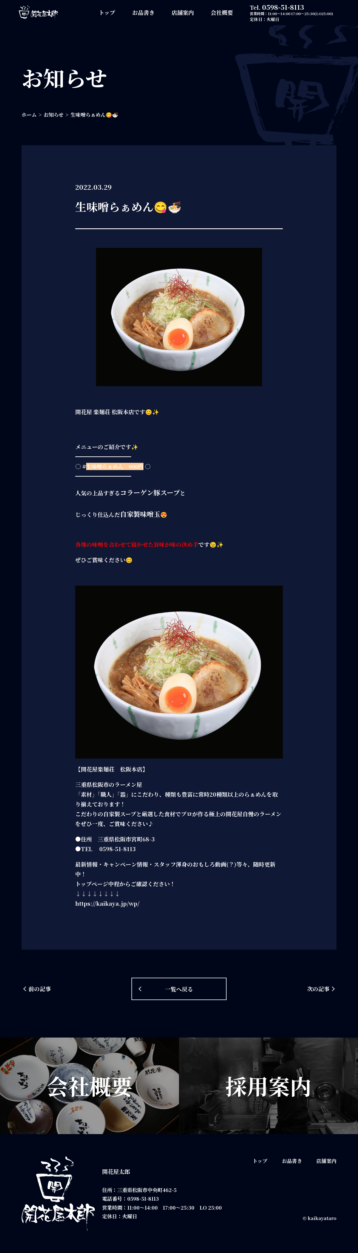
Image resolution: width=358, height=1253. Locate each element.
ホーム (29, 114)
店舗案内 (182, 12)
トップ (107, 12)
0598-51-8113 (283, 7)
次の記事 (318, 989)
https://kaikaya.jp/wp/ (107, 903)
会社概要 (222, 12)
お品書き (143, 12)
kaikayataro (322, 1218)
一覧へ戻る (179, 989)
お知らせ (53, 114)
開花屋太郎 (116, 1171)
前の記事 (40, 989)
